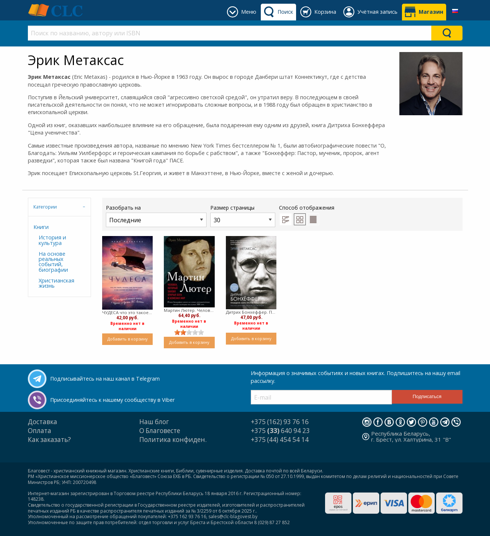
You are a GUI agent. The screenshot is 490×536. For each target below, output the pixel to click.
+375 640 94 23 (280, 430)
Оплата (39, 430)
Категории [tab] (45, 207)
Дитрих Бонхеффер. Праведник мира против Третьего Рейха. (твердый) (251, 312)
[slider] (189, 332)
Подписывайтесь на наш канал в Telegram (105, 378)
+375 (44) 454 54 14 (280, 439)
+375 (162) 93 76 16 (280, 421)
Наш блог (154, 421)
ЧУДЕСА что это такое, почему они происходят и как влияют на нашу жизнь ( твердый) (127, 312)
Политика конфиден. (173, 439)
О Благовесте (159, 430)
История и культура (52, 240)
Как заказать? (49, 439)
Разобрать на (156, 215)
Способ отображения (306, 214)
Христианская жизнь (56, 283)
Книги (41, 226)
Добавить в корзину (127, 339)
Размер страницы (242, 215)
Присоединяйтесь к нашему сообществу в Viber (112, 399)
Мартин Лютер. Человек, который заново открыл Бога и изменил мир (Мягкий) (189, 310)
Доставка (42, 421)
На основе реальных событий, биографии (53, 261)
